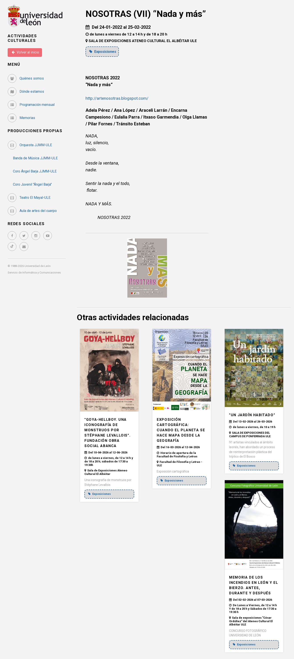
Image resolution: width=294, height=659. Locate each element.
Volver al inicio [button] (25, 52)
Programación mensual (31, 105)
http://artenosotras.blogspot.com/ (118, 98)
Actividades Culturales (22, 38)
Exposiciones (103, 51)
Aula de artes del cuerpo (32, 211)
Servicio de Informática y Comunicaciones (34, 272)
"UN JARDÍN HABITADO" (252, 415)
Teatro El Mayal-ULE (29, 197)
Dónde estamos (26, 91)
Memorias (21, 118)
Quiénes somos (26, 78)
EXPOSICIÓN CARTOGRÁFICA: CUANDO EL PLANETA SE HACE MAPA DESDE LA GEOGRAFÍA (181, 430)
